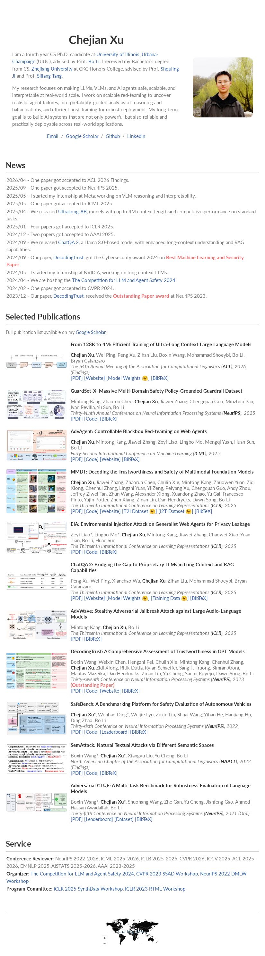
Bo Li (94, 61)
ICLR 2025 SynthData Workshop (88, 889)
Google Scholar (82, 136)
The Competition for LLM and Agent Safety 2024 (123, 280)
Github (113, 136)
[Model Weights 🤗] (128, 378)
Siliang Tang (49, 76)
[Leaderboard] (114, 732)
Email (52, 136)
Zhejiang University (52, 69)
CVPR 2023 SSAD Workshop (167, 873)
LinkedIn (136, 136)
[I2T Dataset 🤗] (175, 511)
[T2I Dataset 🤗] (139, 511)
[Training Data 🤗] (170, 598)
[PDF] (77, 378)
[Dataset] (124, 819)
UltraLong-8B (72, 211)
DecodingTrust (68, 257)
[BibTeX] (160, 378)
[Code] (91, 419)
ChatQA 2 (68, 242)
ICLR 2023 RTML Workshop (155, 889)
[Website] (94, 378)
